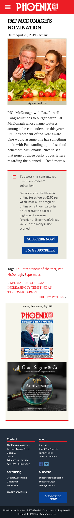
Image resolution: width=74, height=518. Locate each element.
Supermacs (33, 274)
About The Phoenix (48, 449)
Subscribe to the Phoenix (51, 477)
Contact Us (44, 445)
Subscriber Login (47, 481)
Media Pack (12, 485)
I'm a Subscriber (39, 250)
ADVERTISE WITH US (17, 492)
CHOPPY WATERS (51, 297)
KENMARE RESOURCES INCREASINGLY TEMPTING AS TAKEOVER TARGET (29, 287)
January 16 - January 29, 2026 (37, 306)
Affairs (44, 35)
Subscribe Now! (40, 239)
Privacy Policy (46, 452)
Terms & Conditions (48, 456)
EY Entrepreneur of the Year (36, 269)
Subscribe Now (53, 498)
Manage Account (47, 485)
